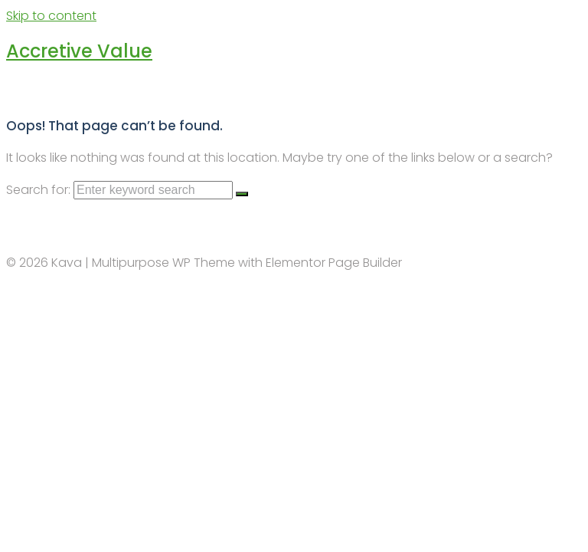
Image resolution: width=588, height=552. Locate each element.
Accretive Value (79, 51)
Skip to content (51, 16)
